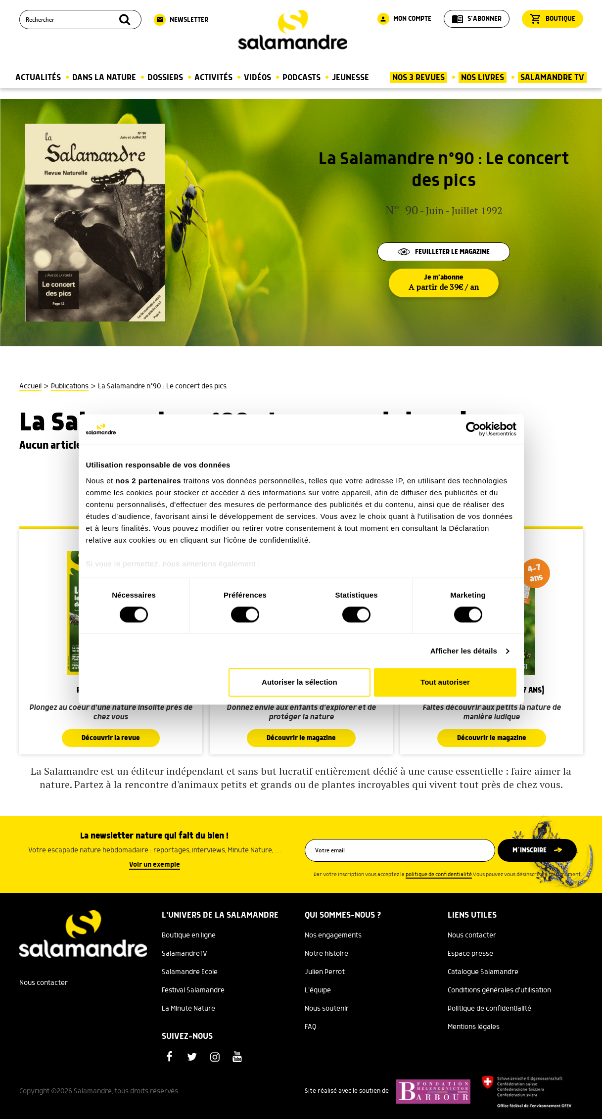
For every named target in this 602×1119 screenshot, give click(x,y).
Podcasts (301, 78)
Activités (213, 78)
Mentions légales (474, 1027)
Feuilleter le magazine (444, 252)
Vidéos (257, 78)
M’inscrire (529, 850)
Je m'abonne (444, 283)
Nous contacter (43, 983)
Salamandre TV (552, 78)
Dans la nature (104, 78)
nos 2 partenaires (148, 480)
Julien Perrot (325, 972)
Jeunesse (350, 78)
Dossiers (165, 78)
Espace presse (470, 954)
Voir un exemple (154, 865)
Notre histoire (326, 954)
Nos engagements (333, 935)
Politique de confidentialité (489, 1009)
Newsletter (181, 20)
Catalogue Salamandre (483, 972)
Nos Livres (482, 78)
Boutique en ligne (189, 935)
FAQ (311, 1027)
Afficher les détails (463, 651)
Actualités (38, 78)
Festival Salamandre (193, 990)
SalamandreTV (184, 954)
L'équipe (318, 990)
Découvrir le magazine (301, 738)
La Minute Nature (188, 1009)
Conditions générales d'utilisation (499, 990)
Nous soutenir (327, 1009)
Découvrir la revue (111, 738)
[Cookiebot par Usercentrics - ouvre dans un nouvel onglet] (473, 428)
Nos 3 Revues (418, 78)
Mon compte (404, 19)
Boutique (552, 19)
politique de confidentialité (439, 875)
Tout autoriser (445, 682)
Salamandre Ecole (190, 972)
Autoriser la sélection (299, 682)
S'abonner (477, 19)
